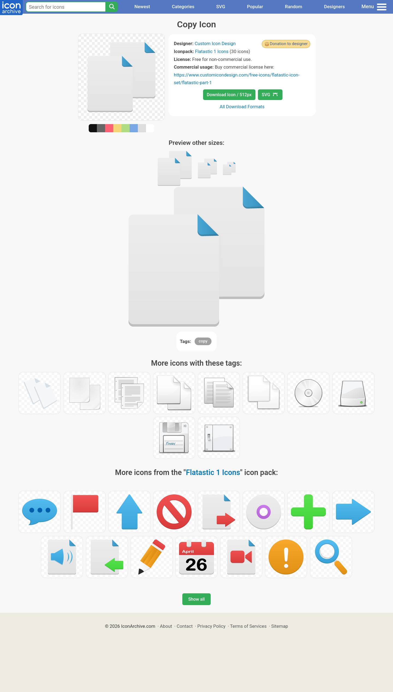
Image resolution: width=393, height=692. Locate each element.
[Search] (111, 7)
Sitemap (279, 626)
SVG (220, 6)
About (166, 626)
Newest (142, 6)
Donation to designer (289, 43)
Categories (183, 6)
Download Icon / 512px (229, 94)
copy (203, 341)
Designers (334, 6)
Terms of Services (248, 626)
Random (293, 6)
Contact (185, 626)
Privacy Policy (211, 626)
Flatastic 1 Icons (212, 51)
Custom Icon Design (215, 43)
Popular (255, 6)
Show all (196, 599)
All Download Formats (242, 106)
